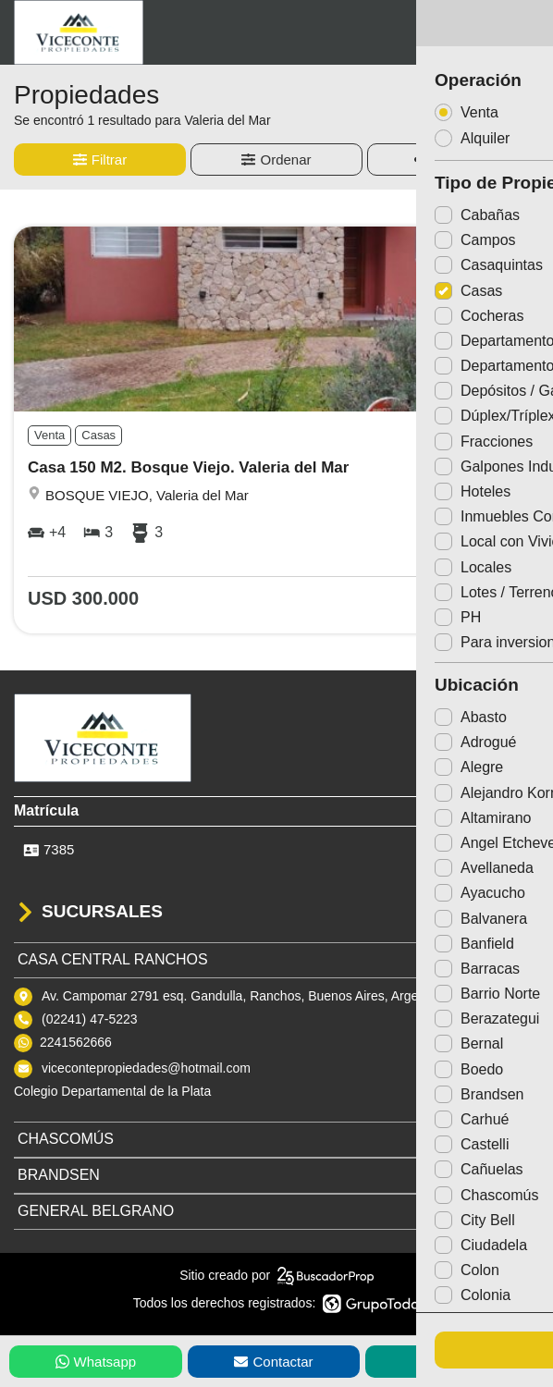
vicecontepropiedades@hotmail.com (146, 1068)
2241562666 (76, 1042)
